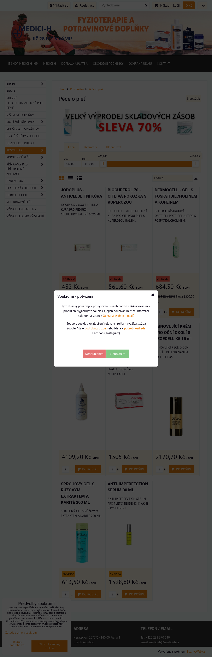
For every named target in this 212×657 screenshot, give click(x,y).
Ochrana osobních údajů (118, 315)
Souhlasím (117, 354)
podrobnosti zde (95, 328)
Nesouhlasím (94, 354)
